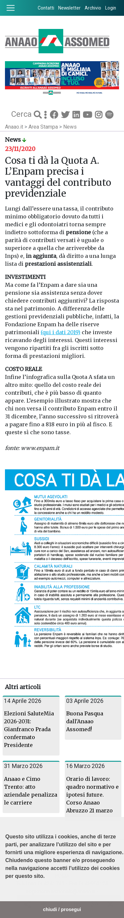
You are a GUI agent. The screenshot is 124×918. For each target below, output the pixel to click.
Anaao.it (14, 127)
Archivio (93, 8)
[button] (6, 893)
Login (110, 8)
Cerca (22, 113)
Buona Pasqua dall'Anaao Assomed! (84, 721)
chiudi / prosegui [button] (62, 909)
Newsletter (69, 8)
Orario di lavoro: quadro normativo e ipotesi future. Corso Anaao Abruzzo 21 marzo (92, 795)
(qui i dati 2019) (60, 332)
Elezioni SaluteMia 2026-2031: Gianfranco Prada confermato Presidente (29, 729)
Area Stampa (43, 127)
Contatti (46, 8)
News (70, 127)
